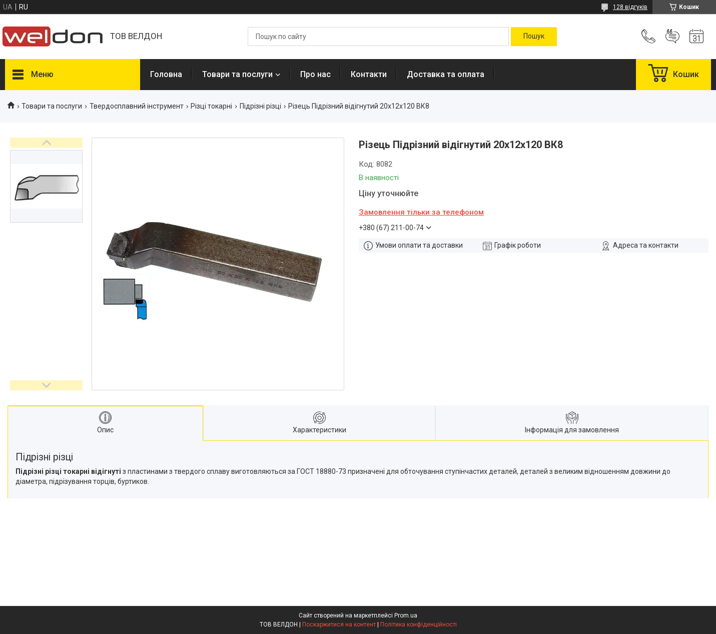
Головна (166, 74)
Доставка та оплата (445, 74)
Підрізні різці (260, 106)
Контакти (369, 74)
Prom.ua (405, 615)
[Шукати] (534, 36)
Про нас (315, 74)
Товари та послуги (237, 74)
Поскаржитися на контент (339, 624)
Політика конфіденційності (418, 624)
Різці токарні (211, 106)
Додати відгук (672, 37)
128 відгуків (630, 7)
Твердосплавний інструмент (137, 106)
